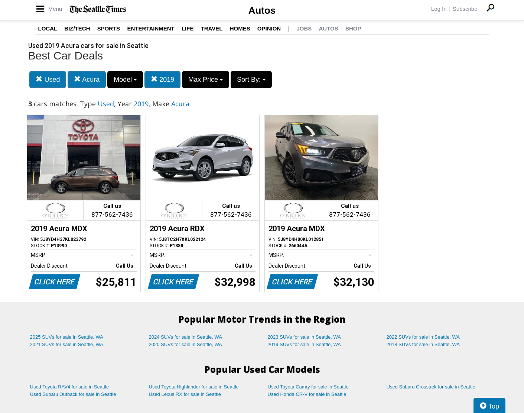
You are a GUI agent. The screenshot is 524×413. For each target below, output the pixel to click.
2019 (162, 79)
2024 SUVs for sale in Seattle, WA (185, 337)
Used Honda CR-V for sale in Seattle (307, 394)
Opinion (269, 28)
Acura (87, 79)
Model (125, 79)
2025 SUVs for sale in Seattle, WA (67, 337)
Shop (353, 28)
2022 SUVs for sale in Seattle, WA (423, 337)
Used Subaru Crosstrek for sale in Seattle (431, 387)
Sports (108, 28)
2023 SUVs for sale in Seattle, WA (304, 337)
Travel (212, 28)
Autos (262, 10)
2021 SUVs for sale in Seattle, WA (67, 344)
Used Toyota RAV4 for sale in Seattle (69, 387)
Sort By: (251, 79)
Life (188, 28)
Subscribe (465, 9)
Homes (240, 28)
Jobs (304, 28)
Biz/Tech (77, 28)
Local (48, 28)
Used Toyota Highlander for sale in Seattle (194, 387)
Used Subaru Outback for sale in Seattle (73, 394)
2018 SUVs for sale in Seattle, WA (423, 344)
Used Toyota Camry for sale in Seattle (308, 387)
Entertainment (151, 28)
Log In (439, 9)
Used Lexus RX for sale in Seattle (185, 394)
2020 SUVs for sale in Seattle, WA (185, 344)
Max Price (205, 79)
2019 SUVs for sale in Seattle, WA (304, 344)
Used (48, 79)
